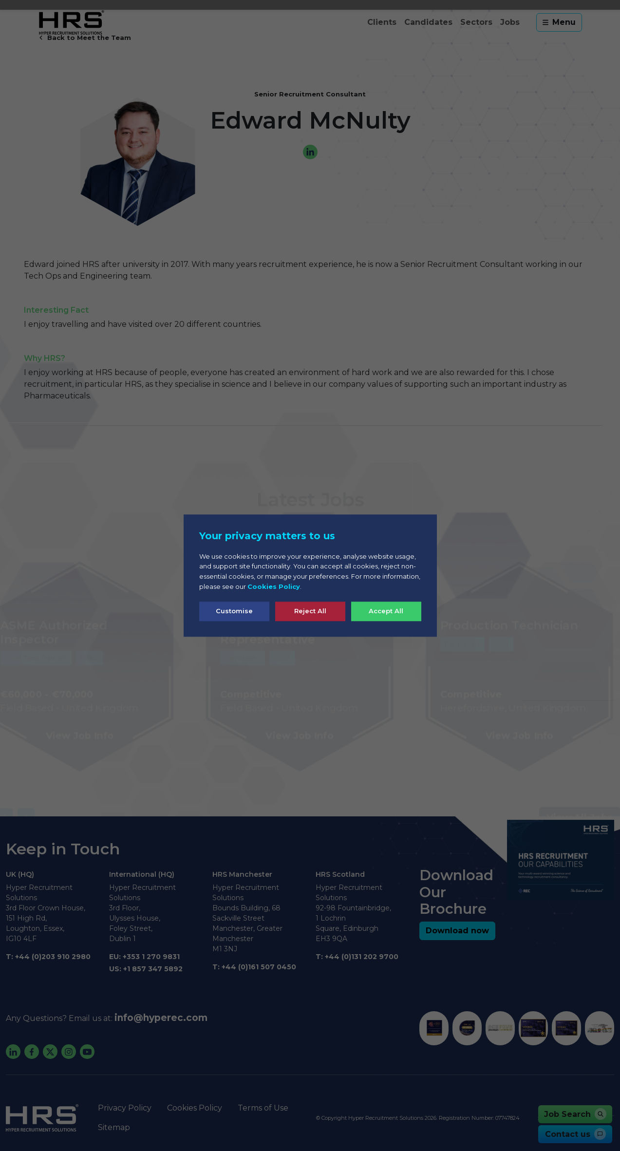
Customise (234, 611)
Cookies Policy (273, 586)
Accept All (386, 611)
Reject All (310, 611)
